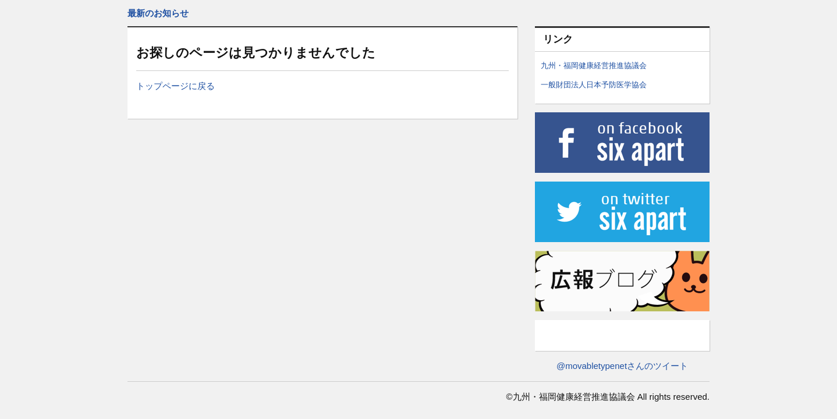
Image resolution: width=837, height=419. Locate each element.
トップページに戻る (175, 86)
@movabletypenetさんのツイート (622, 366)
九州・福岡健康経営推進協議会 (594, 65)
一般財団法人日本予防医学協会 (594, 84)
